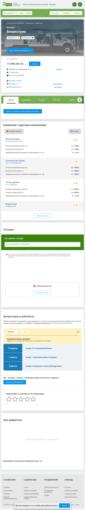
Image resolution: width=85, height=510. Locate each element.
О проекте (6, 487)
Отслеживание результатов (48, 491)
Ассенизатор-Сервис (15, 160)
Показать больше (42, 216)
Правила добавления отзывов (30, 497)
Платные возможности (51, 487)
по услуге (55, 13)
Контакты (68, 487)
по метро (76, 13)
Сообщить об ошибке (71, 490)
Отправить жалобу (70, 493)
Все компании (10, 13)
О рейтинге (6, 493)
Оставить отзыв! (42, 293)
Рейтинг (56, 100)
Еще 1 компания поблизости (20, 50)
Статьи (26, 487)
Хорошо (64, 505)
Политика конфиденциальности (10, 497)
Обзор (11, 100)
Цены (21, 13)
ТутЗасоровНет (12, 182)
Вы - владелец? (12, 59)
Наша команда (8, 490)
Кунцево (12, 84)
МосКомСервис (12, 139)
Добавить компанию (30, 490)
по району (66, 13)
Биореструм (11, 204)
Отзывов (26, 38)
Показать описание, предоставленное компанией (22, 111)
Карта (71, 100)
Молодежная (14, 87)
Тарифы (46, 495)
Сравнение (26, 100)
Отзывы (28, 13)
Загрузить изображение (31, 493)
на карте (59, 69)
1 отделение (13, 72)
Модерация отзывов (71, 497)
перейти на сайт (15, 81)
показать (35, 64)
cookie (31, 506)
